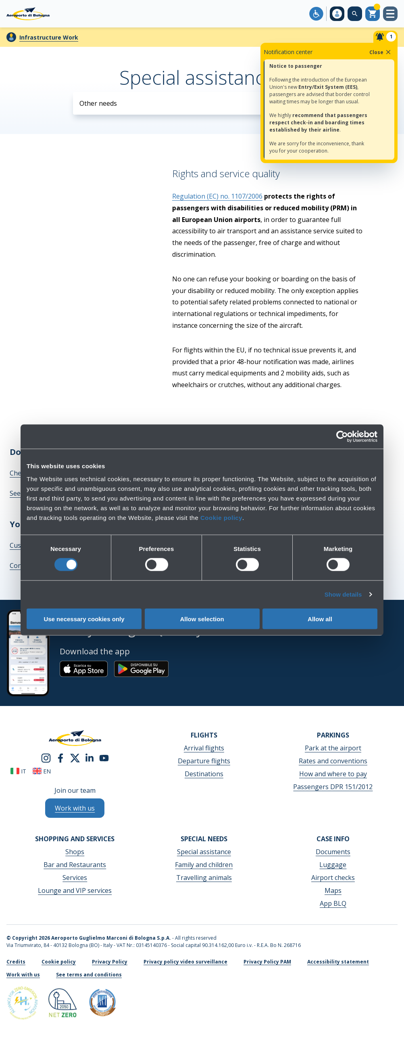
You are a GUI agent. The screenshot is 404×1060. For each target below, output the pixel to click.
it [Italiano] (18, 771)
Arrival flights (204, 748)
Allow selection (202, 618)
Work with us (23, 974)
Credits (15, 961)
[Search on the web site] (355, 13)
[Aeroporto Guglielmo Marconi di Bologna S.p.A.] (28, 13)
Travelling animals (204, 877)
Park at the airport (333, 748)
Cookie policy (221, 517)
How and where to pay (333, 773)
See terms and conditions (89, 974)
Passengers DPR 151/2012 (333, 786)
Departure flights (204, 760)
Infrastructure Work (48, 37)
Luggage (332, 864)
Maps (333, 890)
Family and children (204, 864)
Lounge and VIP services (75, 890)
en (42, 771)
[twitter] (75, 757)
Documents (333, 851)
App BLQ (333, 903)
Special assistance (204, 851)
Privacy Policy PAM (267, 961)
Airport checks (333, 877)
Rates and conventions (333, 760)
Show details (343, 594)
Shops (74, 851)
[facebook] (60, 757)
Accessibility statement (338, 961)
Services (74, 877)
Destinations (204, 773)
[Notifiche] (385, 37)
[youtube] (104, 757)
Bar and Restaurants (75, 864)
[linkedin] (89, 757)
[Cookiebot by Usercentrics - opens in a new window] (342, 437)
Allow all (320, 618)
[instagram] (46, 757)
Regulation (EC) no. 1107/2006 (217, 196)
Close (380, 52)
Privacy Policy (109, 961)
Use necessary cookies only (84, 618)
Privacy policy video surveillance (185, 961)
